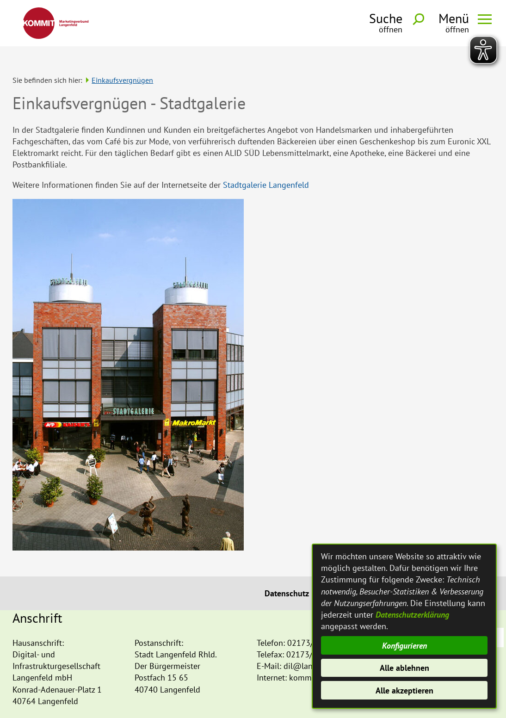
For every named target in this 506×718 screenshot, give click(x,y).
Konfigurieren (404, 645)
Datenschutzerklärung (412, 614)
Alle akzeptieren (404, 690)
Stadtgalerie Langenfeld (266, 167)
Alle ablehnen (404, 667)
